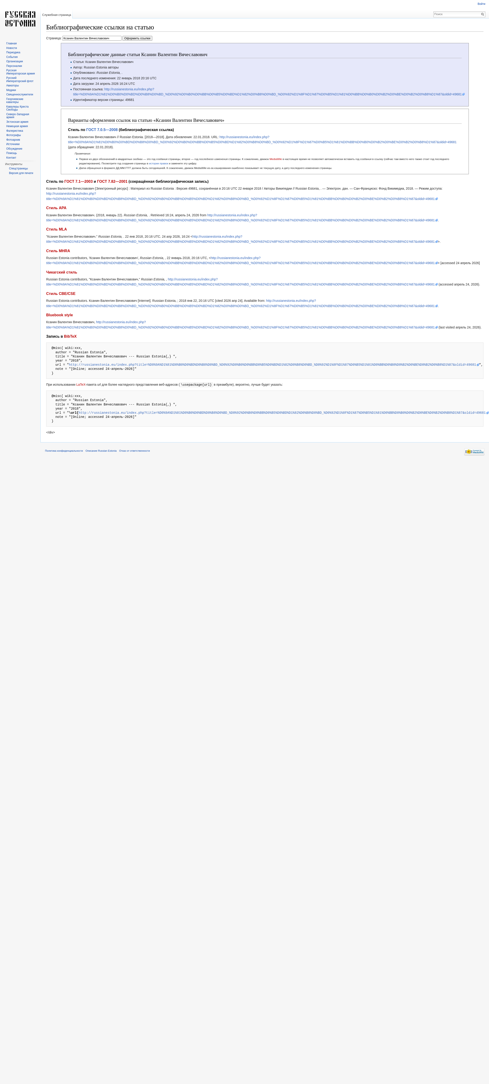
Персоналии (14, 66)
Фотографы (13, 135)
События (12, 57)
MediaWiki (275, 158)
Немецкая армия (17, 126)
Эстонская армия (17, 121)
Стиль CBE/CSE (61, 293)
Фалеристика (14, 130)
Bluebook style (59, 315)
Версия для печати (21, 173)
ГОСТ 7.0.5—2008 (102, 130)
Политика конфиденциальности (64, 450)
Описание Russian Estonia (100, 450)
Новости (11, 48)
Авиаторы (12, 85)
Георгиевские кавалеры (14, 100)
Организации (14, 61)
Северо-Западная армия (17, 116)
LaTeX (80, 384)
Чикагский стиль (61, 272)
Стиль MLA (56, 229)
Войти (481, 4)
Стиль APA (56, 208)
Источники (13, 144)
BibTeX (70, 336)
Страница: (99, 38)
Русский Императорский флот (19, 79)
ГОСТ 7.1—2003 (78, 181)
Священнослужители (19, 94)
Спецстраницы (18, 168)
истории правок (158, 163)
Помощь (11, 153)
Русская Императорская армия (20, 72)
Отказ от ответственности (134, 450)
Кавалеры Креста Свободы (17, 108)
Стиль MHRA (58, 251)
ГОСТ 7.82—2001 (112, 181)
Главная (11, 43)
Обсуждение (14, 148)
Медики (11, 90)
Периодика (13, 52)
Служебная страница (56, 15)
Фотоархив (13, 139)
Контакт (11, 157)
